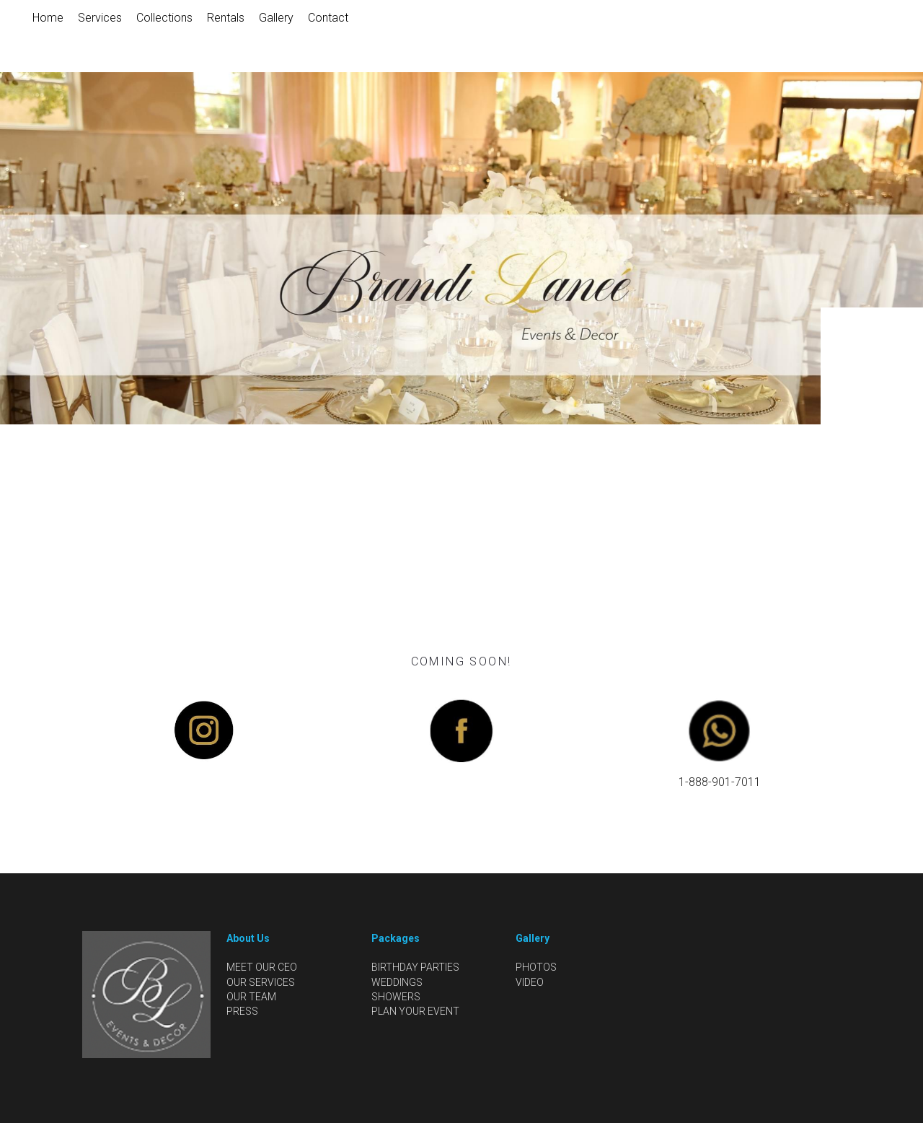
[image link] (203, 729)
